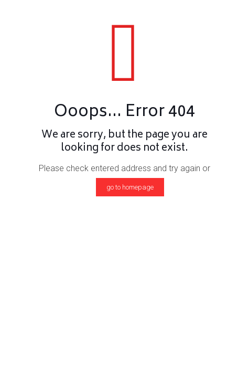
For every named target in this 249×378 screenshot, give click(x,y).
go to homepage (130, 187)
